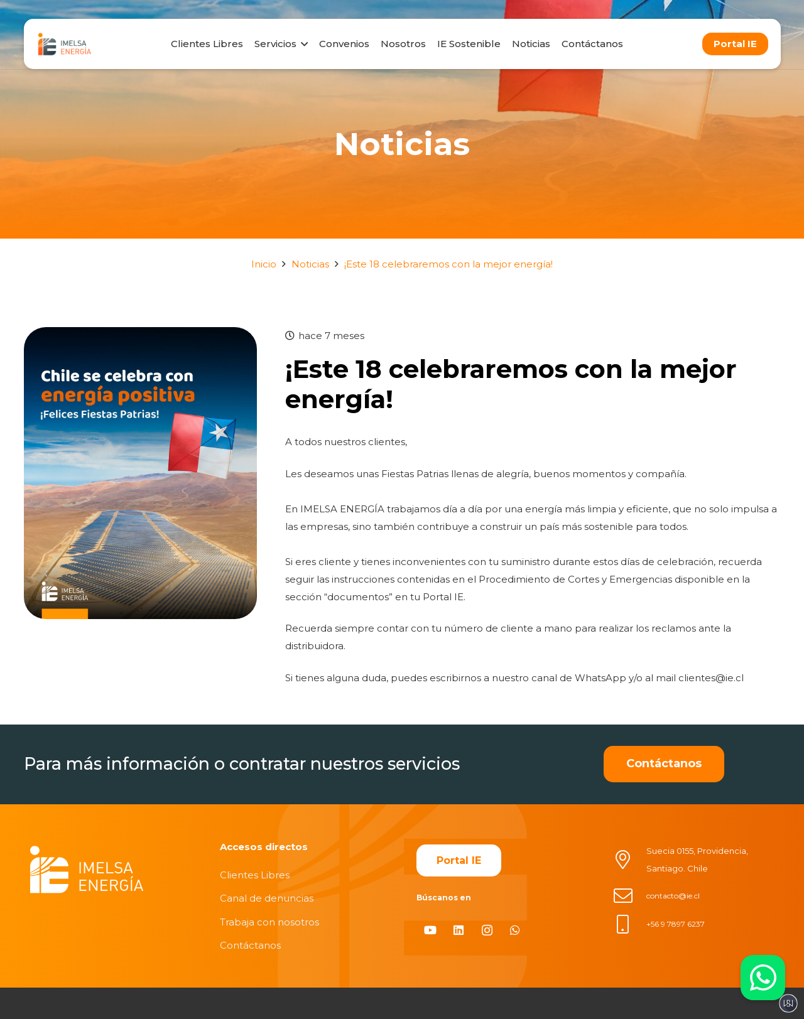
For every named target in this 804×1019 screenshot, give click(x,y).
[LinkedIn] (459, 930)
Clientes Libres (255, 875)
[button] (302, 44)
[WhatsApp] (515, 930)
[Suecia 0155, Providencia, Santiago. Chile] (629, 859)
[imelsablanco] (86, 870)
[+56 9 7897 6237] (629, 924)
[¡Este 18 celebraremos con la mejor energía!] (141, 336)
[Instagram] (487, 930)
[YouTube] (430, 930)
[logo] (64, 44)
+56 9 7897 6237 (675, 924)
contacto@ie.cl (673, 895)
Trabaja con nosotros (269, 922)
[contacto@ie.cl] (629, 896)
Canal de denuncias (266, 898)
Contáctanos (250, 945)
